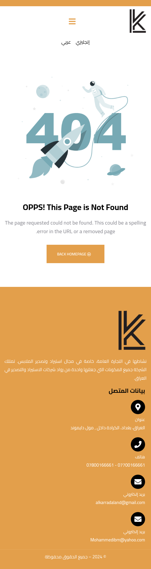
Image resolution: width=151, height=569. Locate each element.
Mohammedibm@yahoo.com (117, 539)
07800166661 (100, 465)
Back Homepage (74, 254)
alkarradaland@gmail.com (120, 502)
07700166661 (131, 465)
